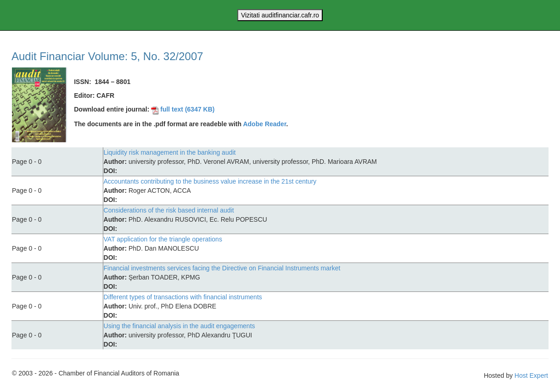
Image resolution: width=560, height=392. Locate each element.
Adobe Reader (264, 124)
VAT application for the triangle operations (163, 239)
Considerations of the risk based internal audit (169, 210)
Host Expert (531, 375)
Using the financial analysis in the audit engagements (179, 326)
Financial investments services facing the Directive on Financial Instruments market (222, 268)
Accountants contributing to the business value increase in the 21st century (210, 181)
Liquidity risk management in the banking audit (170, 152)
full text (182, 109)
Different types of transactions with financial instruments (183, 297)
